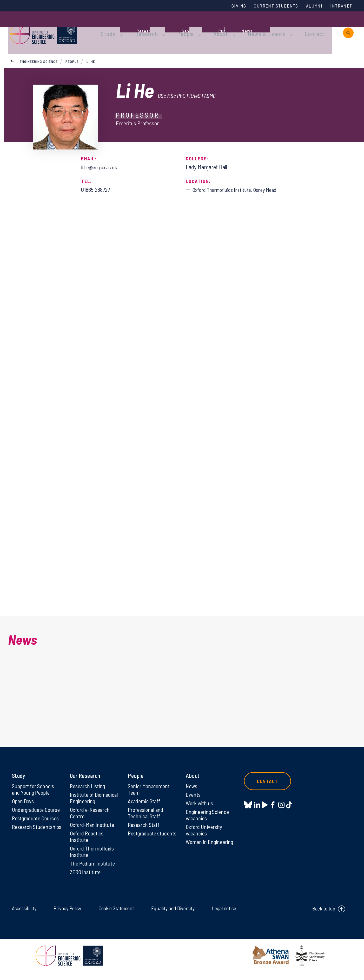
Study (106, 26)
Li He (91, 49)
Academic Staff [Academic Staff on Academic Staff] (144, 806)
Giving (229, 6)
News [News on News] (192, 790)
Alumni (311, 6)
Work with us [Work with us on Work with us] (200, 808)
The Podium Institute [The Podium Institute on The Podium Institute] (92, 870)
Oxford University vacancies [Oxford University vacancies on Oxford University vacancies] (204, 836)
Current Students (269, 6)
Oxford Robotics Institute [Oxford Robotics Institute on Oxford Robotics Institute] (87, 842)
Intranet (340, 6)
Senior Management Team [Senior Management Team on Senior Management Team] (149, 794)
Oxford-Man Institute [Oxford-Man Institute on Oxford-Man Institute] (92, 830)
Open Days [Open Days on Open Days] (23, 806)
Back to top (323, 916)
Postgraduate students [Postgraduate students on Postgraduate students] (143, 842)
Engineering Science (39, 49)
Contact (295, 26)
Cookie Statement (116, 916)
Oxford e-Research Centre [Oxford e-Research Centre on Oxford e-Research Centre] (90, 818)
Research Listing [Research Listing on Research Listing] (88, 790)
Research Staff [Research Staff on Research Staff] (144, 830)
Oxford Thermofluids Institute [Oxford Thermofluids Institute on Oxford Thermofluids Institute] (92, 858)
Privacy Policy (67, 916)
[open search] (348, 26)
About (209, 26)
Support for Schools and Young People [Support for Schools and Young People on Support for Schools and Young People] (33, 794)
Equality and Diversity (173, 916)
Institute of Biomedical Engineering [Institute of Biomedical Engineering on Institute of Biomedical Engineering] (94, 802)
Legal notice (224, 916)
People (177, 26)
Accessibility (24, 916)
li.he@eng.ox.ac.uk (102, 154)
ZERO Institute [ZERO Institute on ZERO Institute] (85, 879)
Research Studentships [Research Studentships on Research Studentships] (26, 836)
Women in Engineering (210, 848)
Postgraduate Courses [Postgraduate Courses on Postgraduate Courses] (36, 823)
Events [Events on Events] (193, 799)
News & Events (250, 26)
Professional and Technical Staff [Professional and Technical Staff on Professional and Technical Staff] (146, 818)
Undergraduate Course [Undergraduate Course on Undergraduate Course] (37, 815)
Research (141, 26)
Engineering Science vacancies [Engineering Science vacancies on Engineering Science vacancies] (208, 820)
